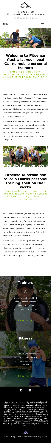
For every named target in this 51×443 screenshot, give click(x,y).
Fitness (25, 338)
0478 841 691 (25, 12)
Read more (25, 320)
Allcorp (38, 437)
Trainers (25, 282)
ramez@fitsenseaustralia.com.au (25, 14)
